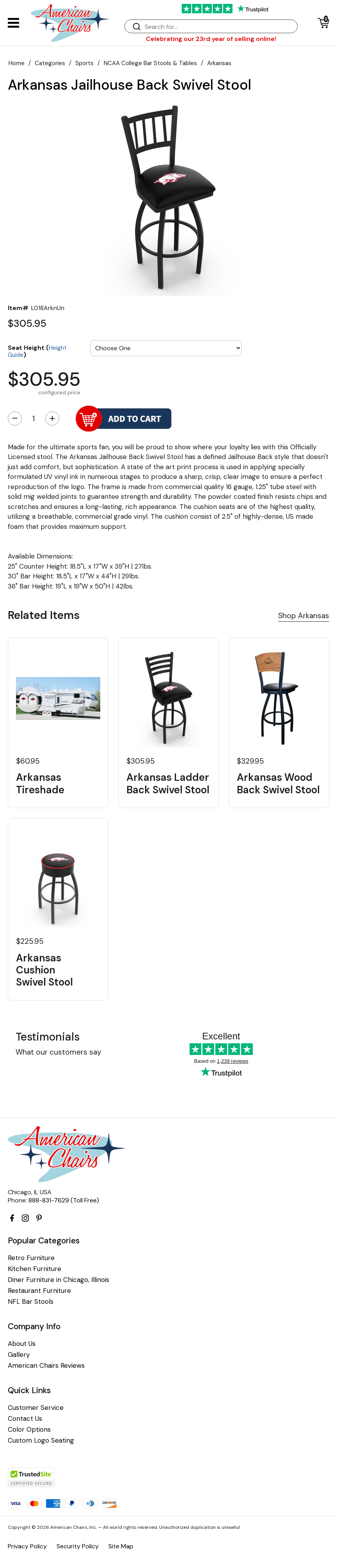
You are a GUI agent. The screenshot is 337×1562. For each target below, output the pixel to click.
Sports (84, 63)
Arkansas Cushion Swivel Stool (44, 970)
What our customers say (58, 1052)
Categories (50, 63)
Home (17, 63)
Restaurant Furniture (39, 1290)
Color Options (29, 1429)
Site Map (120, 1546)
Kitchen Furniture (34, 1269)
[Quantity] (33, 418)
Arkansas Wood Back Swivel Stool (278, 783)
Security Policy (78, 1546)
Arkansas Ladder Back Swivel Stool (167, 783)
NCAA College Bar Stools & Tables (150, 63)
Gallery (19, 1354)
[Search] (218, 26)
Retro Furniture (31, 1258)
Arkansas (219, 63)
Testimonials (48, 1037)
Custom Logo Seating (41, 1440)
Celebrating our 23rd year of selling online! (211, 39)
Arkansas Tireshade (40, 783)
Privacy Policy (27, 1546)
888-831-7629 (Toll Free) (63, 1200)
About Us (21, 1343)
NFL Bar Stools (30, 1301)
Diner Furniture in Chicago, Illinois (58, 1280)
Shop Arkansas (303, 616)
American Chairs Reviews (46, 1365)
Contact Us (25, 1418)
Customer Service (36, 1407)
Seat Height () (37, 351)
